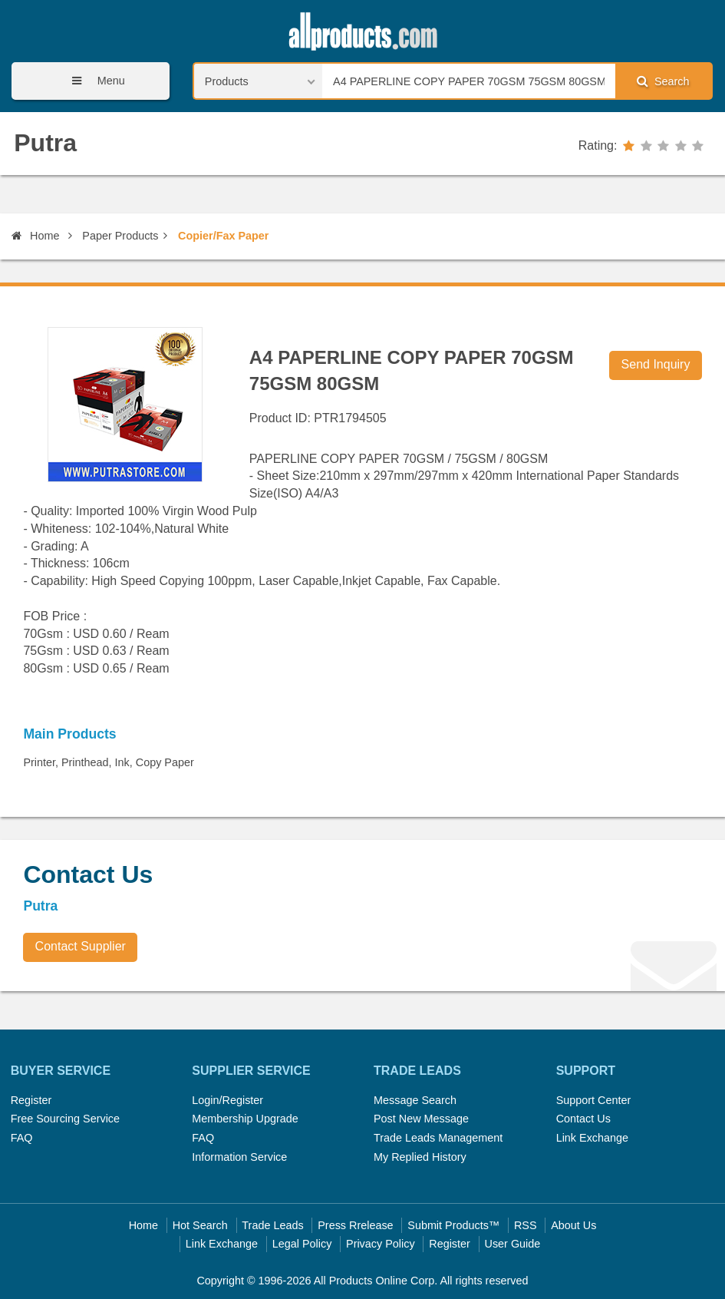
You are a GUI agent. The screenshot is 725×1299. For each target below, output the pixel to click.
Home (35, 236)
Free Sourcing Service (65, 1118)
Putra (45, 143)
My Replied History (420, 1157)
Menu (92, 81)
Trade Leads (272, 1225)
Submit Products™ (453, 1225)
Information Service (239, 1157)
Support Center (593, 1100)
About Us (573, 1225)
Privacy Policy (380, 1244)
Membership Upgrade (245, 1118)
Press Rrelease (355, 1225)
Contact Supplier (80, 946)
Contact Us (583, 1118)
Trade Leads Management (438, 1138)
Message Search (415, 1100)
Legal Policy (302, 1244)
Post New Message (421, 1118)
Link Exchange (592, 1138)
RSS (525, 1225)
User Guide (513, 1244)
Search (663, 81)
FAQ (22, 1138)
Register (31, 1100)
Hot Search (200, 1225)
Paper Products (120, 236)
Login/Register (227, 1100)
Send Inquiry (655, 364)
